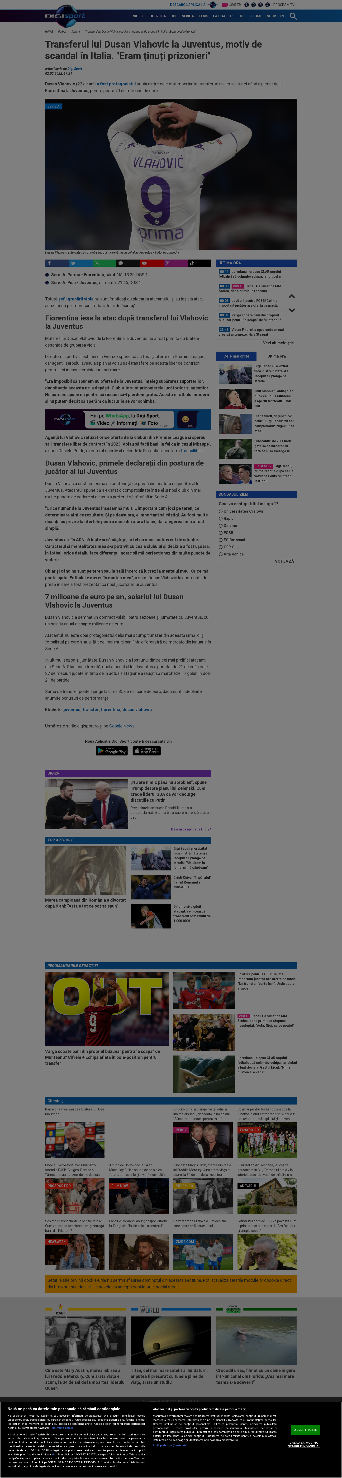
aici (54, 1454)
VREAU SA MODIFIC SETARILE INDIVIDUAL (304, 1444)
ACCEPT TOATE (305, 1430)
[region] (171, 1440)
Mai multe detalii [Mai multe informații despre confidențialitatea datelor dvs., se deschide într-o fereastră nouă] (62, 1427)
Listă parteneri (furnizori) (169, 1445)
